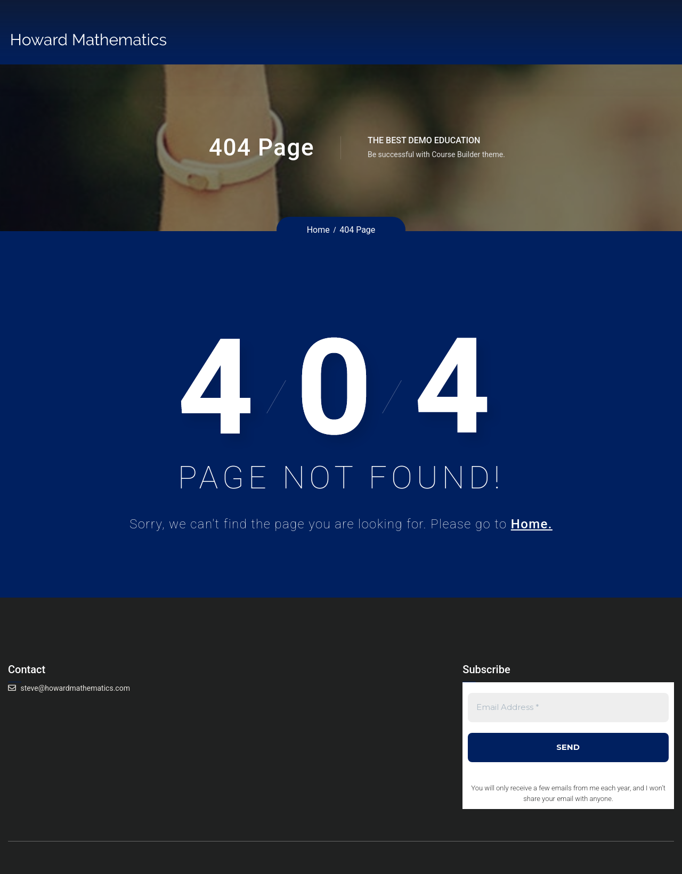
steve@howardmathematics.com (75, 688)
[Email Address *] (568, 707)
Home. (532, 524)
